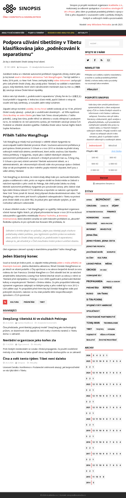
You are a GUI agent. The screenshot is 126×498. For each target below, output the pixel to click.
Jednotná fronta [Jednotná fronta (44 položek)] (95, 246)
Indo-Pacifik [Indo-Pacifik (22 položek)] (106, 223)
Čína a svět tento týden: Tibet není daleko (34, 359)
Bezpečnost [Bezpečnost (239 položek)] (103, 199)
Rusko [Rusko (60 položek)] (89, 293)
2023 (88, 384)
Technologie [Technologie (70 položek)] (111, 323)
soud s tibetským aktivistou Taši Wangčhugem (38, 77)
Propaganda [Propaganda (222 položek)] (94, 281)
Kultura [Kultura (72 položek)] (102, 257)
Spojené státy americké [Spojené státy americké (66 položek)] (99, 305)
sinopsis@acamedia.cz (76, 495)
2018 (88, 442)
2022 (88, 396)
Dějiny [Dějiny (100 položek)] (115, 205)
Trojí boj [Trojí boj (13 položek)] (100, 329)
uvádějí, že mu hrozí (36, 108)
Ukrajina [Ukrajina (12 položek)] (111, 329)
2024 (88, 373)
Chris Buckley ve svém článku (17, 115)
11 (97, 361)
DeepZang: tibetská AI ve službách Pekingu (35, 319)
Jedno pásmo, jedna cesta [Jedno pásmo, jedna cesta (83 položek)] (100, 240)
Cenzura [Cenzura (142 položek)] (91, 205)
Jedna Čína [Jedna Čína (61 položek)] (91, 235)
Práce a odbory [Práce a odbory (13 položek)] (113, 282)
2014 (88, 482)
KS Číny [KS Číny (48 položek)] (90, 257)
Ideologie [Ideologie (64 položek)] (91, 223)
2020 (88, 419)
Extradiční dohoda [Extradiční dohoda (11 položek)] (94, 212)
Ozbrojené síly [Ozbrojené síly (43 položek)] (93, 275)
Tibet (42, 302)
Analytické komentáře (13, 33)
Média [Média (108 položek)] (108, 263)
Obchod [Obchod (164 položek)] (91, 269)
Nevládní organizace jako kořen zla (29, 340)
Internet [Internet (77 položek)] (91, 229)
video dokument (62, 80)
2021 (88, 407)
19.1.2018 (11, 67)
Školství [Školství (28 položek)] (90, 340)
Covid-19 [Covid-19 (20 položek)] (104, 206)
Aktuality (83, 33)
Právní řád (29, 302)
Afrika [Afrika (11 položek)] (89, 200)
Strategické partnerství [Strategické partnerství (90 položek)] (100, 316)
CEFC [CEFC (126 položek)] (117, 199)
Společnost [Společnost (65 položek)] (93, 311)
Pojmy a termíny (36, 33)
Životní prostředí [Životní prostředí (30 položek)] (108, 340)
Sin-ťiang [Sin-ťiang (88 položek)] (102, 293)
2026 (88, 355)
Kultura (14, 302)
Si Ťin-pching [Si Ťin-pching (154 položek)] (94, 299)
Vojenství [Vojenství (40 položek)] (91, 334)
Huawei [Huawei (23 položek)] (106, 218)
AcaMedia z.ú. (115, 5)
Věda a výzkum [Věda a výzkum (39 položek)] (107, 334)
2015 (88, 477)
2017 (88, 453)
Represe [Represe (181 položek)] (107, 287)
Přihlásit (92, 89)
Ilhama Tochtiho (47, 215)
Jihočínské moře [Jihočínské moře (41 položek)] (94, 252)
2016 (88, 465)
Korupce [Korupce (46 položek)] (111, 252)
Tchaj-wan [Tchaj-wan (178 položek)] (93, 322)
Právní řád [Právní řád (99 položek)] (92, 287)
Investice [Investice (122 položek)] (105, 229)
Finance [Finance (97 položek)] (111, 211)
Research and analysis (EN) (61, 33)
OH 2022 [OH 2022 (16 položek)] (103, 270)
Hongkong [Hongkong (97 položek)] (92, 217)
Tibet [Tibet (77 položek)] (89, 329)
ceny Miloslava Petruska (99, 24)
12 (94, 361)
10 (100, 361)
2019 (88, 430)
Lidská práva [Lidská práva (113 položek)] (93, 263)
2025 (88, 361)
